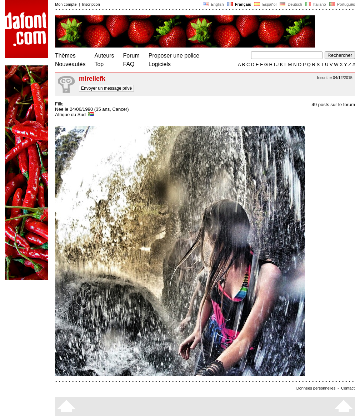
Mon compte (66, 4)
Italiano (315, 4)
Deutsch (291, 4)
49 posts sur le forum (333, 104)
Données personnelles (315, 388)
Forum (131, 56)
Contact (348, 388)
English (213, 4)
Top (99, 64)
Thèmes (65, 56)
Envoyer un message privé (106, 88)
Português (341, 4)
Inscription (91, 4)
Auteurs (104, 56)
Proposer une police (174, 56)
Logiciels (160, 64)
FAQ (129, 64)
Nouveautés (70, 64)
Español (265, 4)
